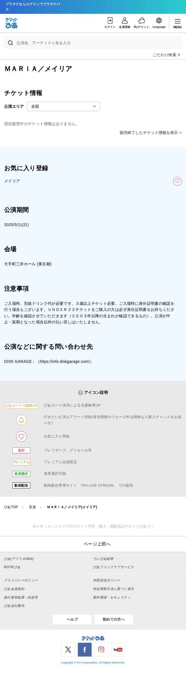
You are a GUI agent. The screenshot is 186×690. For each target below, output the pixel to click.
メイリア (12, 181)
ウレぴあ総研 (103, 559)
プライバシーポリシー (21, 580)
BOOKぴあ (12, 567)
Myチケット (141, 22)
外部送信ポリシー (106, 580)
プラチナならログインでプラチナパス (33, 6)
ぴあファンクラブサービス (113, 567)
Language (159, 22)
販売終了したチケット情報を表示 (149, 132)
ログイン (110, 22)
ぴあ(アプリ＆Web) (19, 559)
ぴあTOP (11, 507)
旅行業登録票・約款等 (21, 597)
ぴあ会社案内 (14, 606)
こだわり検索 (167, 55)
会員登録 (124, 22)
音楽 (32, 507)
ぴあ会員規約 (14, 589)
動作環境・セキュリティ (112, 597)
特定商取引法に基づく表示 (113, 589)
